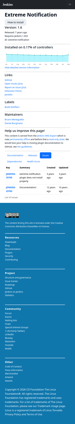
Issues (45, 155)
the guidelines (24, 146)
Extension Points (13, 90)
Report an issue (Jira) (15, 87)
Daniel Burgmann (14, 123)
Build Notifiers (12, 106)
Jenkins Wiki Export (47, 135)
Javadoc (9, 94)
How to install (16, 22)
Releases (32, 155)
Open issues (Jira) (14, 83)
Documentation (15, 155)
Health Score (33, 161)
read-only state (56, 139)
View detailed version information (22, 67)
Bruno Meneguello (14, 119)
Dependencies (14, 161)
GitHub (8, 79)
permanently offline (20, 139)
